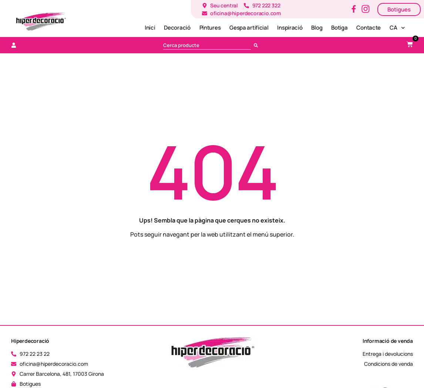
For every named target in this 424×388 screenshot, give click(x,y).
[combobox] (207, 45)
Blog (316, 27)
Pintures (210, 27)
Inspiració (289, 27)
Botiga (339, 27)
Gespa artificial (248, 27)
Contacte (368, 27)
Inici (150, 27)
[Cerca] (257, 45)
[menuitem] (397, 27)
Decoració (177, 27)
